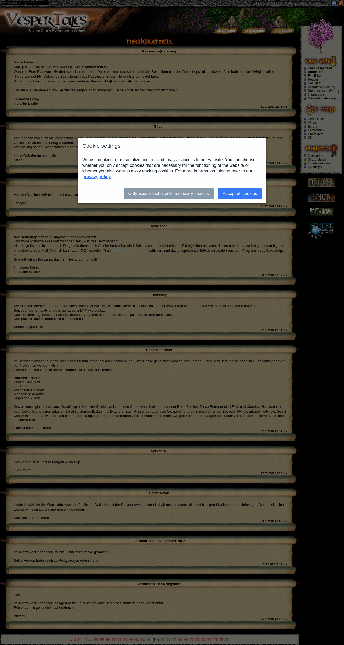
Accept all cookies (240, 193)
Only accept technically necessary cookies (168, 193)
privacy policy (96, 176)
